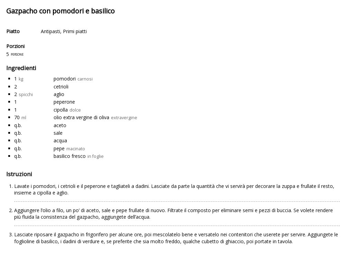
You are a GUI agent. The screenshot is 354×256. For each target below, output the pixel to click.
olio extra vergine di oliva (81, 117)
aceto (60, 125)
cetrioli (61, 86)
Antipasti (50, 31)
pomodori (65, 78)
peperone (64, 101)
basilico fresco (70, 156)
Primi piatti (75, 31)
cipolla (61, 109)
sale (58, 133)
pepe (59, 148)
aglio (59, 94)
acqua (60, 140)
